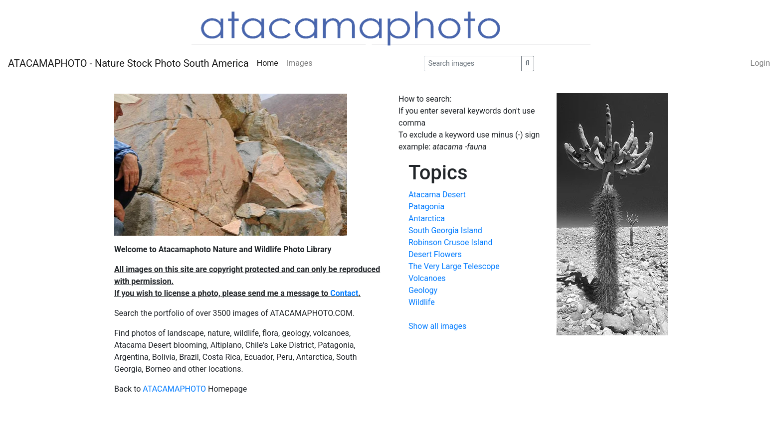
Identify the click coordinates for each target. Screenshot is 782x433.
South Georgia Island (445, 230)
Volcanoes (427, 278)
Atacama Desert (437, 194)
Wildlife (421, 302)
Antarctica (426, 218)
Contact (344, 293)
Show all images (437, 326)
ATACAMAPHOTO (174, 389)
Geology (422, 290)
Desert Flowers (435, 254)
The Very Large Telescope (454, 266)
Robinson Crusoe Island (450, 242)
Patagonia (426, 206)
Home (267, 63)
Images (299, 63)
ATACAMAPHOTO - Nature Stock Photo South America (128, 63)
